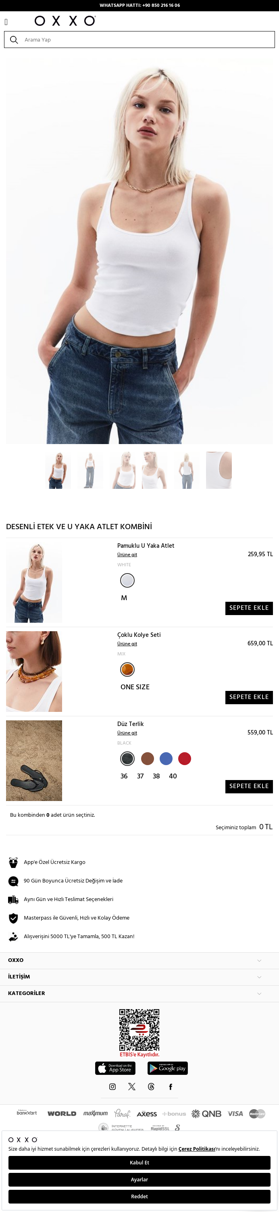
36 (124, 776)
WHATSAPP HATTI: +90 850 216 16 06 (140, 6)
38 (156, 776)
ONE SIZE (135, 687)
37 (140, 776)
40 (173, 776)
